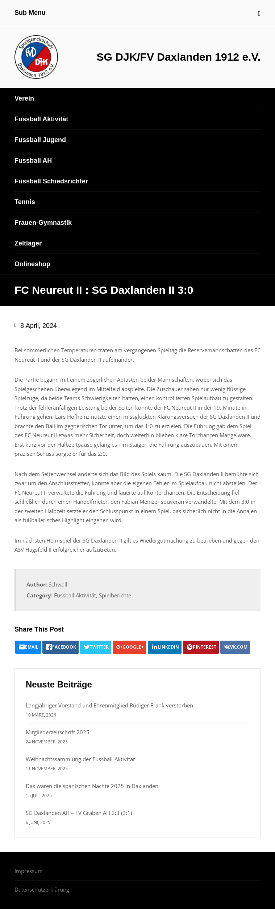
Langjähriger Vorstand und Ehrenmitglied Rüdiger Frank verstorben (109, 705)
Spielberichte (115, 595)
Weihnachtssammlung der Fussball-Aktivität (80, 759)
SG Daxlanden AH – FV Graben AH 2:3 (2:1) (79, 812)
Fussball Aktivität (75, 595)
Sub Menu (30, 12)
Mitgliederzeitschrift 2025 (57, 732)
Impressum (28, 870)
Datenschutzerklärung (41, 889)
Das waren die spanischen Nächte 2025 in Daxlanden (92, 786)
